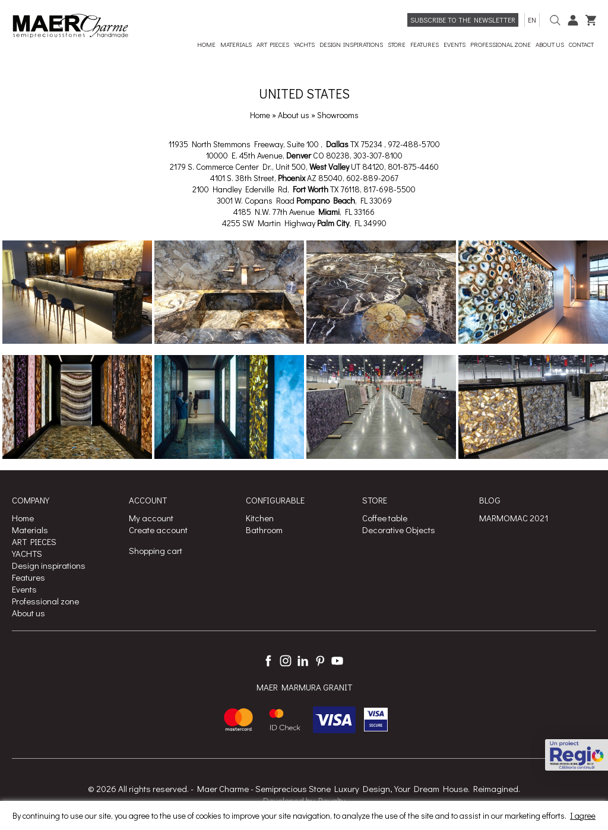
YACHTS (27, 553)
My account (151, 518)
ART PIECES (34, 541)
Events (24, 589)
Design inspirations (49, 565)
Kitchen (260, 518)
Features (28, 577)
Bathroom (264, 530)
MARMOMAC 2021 (514, 518)
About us (294, 115)
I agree (583, 815)
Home (260, 115)
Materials (30, 530)
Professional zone (45, 601)
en (532, 19)
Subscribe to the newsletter (462, 19)
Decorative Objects (398, 530)
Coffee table (384, 518)
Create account (158, 530)
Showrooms (338, 115)
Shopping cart (155, 550)
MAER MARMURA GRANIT (304, 687)
